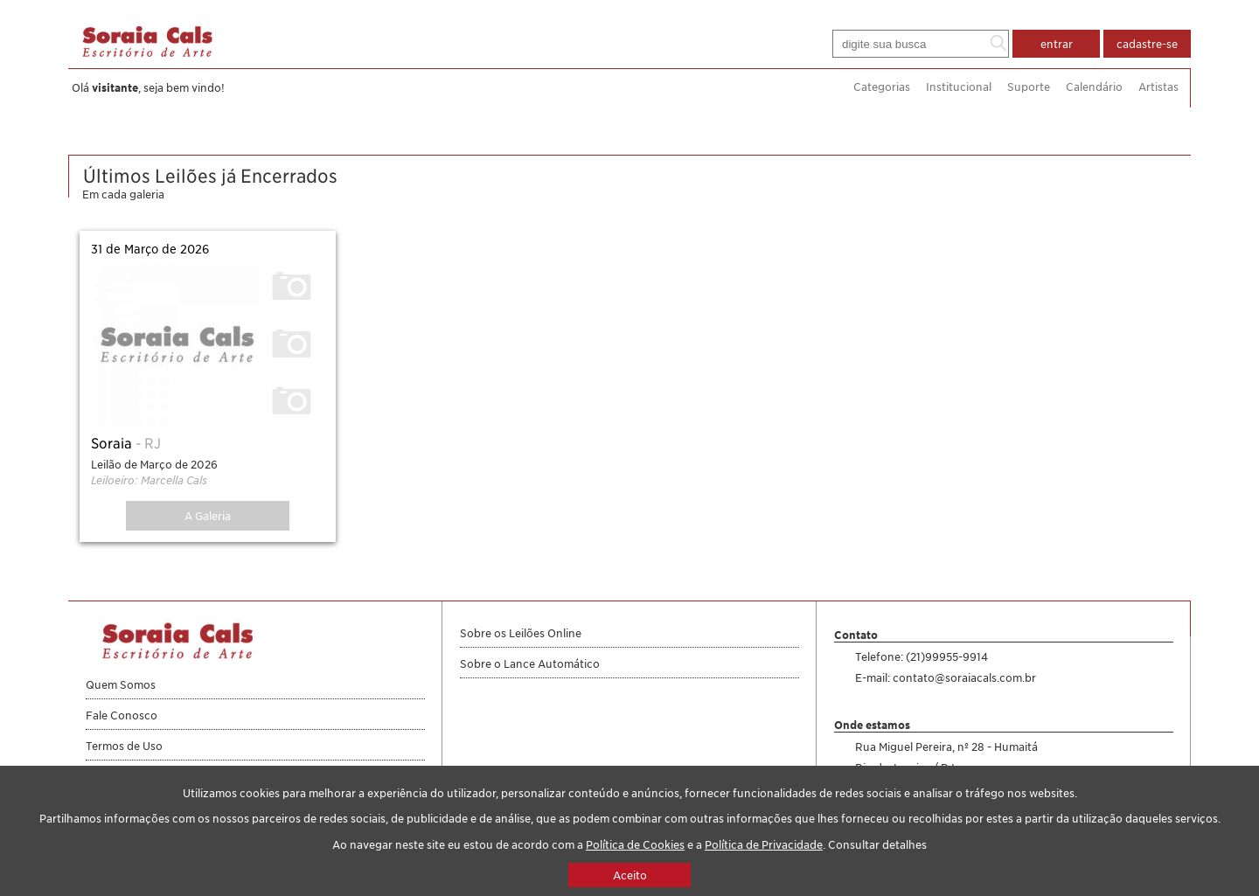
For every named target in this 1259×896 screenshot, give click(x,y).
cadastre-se (1147, 44)
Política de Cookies (635, 844)
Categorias (881, 87)
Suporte (1028, 87)
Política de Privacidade (764, 844)
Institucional (958, 87)
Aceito (630, 875)
